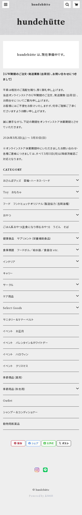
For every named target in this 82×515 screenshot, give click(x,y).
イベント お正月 (13, 331)
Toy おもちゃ (12, 192)
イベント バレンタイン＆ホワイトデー (25, 343)
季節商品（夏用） (13, 377)
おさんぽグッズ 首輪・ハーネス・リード (26, 180)
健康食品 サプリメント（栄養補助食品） (27, 238)
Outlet (7, 400)
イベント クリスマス (15, 366)
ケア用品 (8, 296)
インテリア (9, 261)
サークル (8, 285)
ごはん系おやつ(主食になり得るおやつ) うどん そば (36, 227)
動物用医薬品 (11, 424)
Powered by (41, 495)
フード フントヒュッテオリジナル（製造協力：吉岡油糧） (36, 204)
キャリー (8, 273)
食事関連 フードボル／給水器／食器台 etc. (30, 250)
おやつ (7, 215)
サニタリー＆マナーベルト (18, 319)
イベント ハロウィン (15, 354)
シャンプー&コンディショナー (20, 412)
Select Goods (12, 308)
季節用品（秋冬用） (14, 389)
